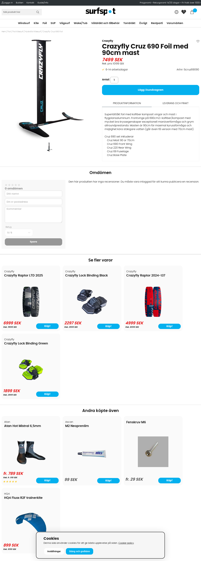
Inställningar (54, 551)
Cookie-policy (126, 543)
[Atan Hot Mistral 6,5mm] (25, 399)
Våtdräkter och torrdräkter (119, 463)
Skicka (192, 464)
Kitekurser (9, 482)
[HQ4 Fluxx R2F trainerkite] (175, 400)
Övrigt (143, 23)
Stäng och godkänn (79, 551)
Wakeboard (109, 453)
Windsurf (24, 23)
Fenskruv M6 (114, 354)
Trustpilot (157, 519)
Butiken (19, 3)
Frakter (7, 453)
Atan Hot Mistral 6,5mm (22, 358)
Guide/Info (42, 3)
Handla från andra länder (19, 458)
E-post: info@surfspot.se (69, 531)
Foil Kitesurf (18, 32)
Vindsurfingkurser (14, 487)
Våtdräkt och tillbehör (105, 23)
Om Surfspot (11, 439)
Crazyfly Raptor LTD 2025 (23, 275)
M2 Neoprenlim (66, 358)
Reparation (10, 477)
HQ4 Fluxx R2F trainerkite (173, 358)
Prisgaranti (146, 3)
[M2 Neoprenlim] (75, 401)
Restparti (157, 23)
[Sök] (22, 12)
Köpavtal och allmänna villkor (22, 444)
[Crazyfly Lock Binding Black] (75, 316)
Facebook (157, 503)
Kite (36, 23)
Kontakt (30, 3)
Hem (4, 32)
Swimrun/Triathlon (113, 468)
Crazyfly (107, 41)
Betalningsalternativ (16, 448)
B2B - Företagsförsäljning (19, 468)
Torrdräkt (129, 23)
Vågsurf (64, 23)
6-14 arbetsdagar (117, 69)
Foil (45, 23)
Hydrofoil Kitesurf (33, 32)
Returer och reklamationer (19, 463)
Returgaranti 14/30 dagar (166, 3)
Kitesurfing (108, 444)
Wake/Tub (80, 23)
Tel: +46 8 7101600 (64, 526)
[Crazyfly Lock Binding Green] (175, 316)
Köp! (38, 326)
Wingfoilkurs (10, 492)
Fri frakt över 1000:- (191, 3)
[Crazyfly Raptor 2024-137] (125, 316)
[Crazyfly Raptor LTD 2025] (25, 316)
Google (156, 487)
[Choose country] (176, 12)
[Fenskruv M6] (125, 398)
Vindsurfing (109, 439)
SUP (53, 23)
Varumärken (175, 23)
